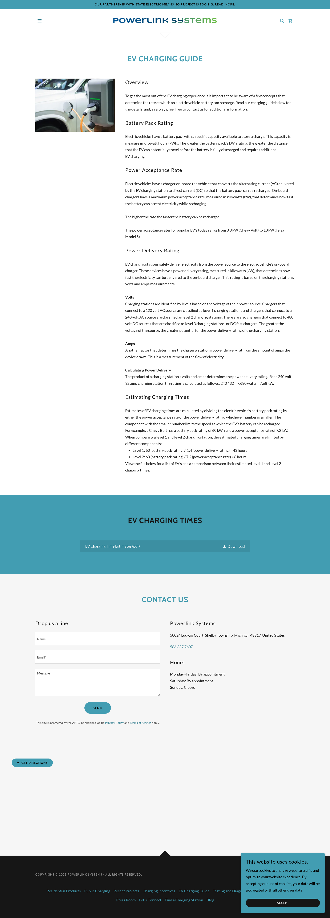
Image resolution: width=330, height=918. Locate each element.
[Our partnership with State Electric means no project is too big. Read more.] (165, 5)
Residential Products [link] (64, 891)
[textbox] (97, 638)
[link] (165, 20)
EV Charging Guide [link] (194, 891)
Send (97, 708)
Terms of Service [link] (140, 722)
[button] (39, 21)
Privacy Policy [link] (114, 722)
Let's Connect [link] (150, 900)
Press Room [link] (126, 900)
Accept (283, 903)
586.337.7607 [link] (181, 646)
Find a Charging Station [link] (184, 900)
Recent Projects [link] (126, 891)
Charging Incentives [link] (159, 891)
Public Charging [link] (97, 891)
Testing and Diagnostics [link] (232, 891)
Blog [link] (210, 900)
